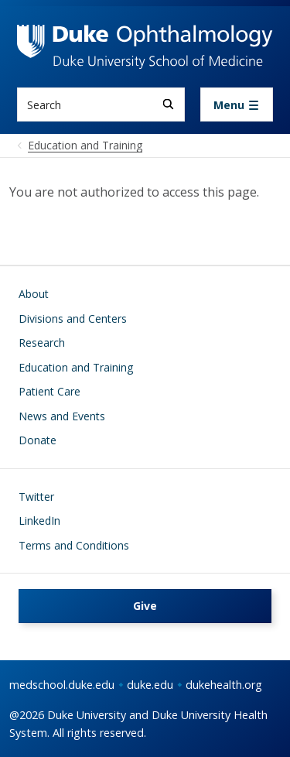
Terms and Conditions (74, 545)
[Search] (168, 104)
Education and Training (76, 367)
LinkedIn (39, 520)
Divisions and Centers (73, 318)
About (34, 293)
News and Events (62, 416)
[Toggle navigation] (236, 104)
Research (42, 342)
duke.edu (150, 684)
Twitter (36, 496)
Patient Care (49, 391)
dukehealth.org (224, 684)
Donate (37, 440)
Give (145, 605)
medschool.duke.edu (61, 684)
